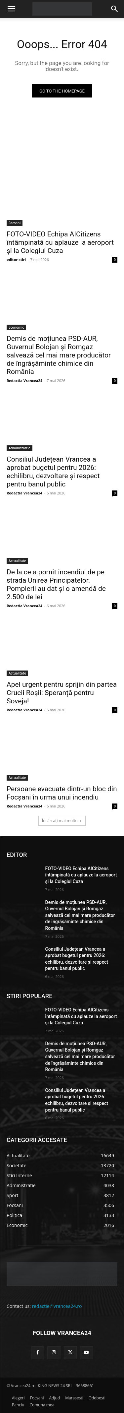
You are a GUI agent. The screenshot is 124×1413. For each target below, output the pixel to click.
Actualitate (17, 560)
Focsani (15, 223)
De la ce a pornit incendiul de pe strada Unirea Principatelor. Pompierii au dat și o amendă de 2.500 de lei (56, 584)
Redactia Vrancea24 (24, 380)
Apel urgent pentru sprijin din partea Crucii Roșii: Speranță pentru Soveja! (62, 692)
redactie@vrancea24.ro (57, 1306)
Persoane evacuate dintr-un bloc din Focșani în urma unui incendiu (62, 793)
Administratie (19, 448)
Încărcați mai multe (62, 820)
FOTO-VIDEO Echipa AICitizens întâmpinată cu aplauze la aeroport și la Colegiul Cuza (60, 242)
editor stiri (16, 259)
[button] (11, 9)
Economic (16, 327)
